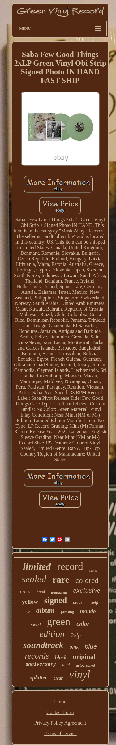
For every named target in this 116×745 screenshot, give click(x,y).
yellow (30, 601)
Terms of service (60, 733)
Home (60, 701)
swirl (36, 624)
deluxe (78, 602)
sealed (34, 579)
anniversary (40, 664)
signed (55, 600)
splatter (38, 677)
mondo (88, 611)
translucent (59, 592)
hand (41, 591)
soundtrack (43, 645)
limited (37, 566)
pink (74, 647)
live (27, 612)
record (70, 566)
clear (58, 678)
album (45, 610)
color (82, 623)
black (61, 657)
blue (91, 646)
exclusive (87, 590)
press (25, 591)
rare (60, 579)
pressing (67, 612)
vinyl (79, 674)
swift (94, 602)
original (84, 656)
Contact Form (60, 712)
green (59, 621)
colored (87, 580)
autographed (85, 665)
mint (66, 664)
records (37, 655)
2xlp (76, 635)
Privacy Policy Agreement (60, 722)
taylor (93, 570)
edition (52, 634)
